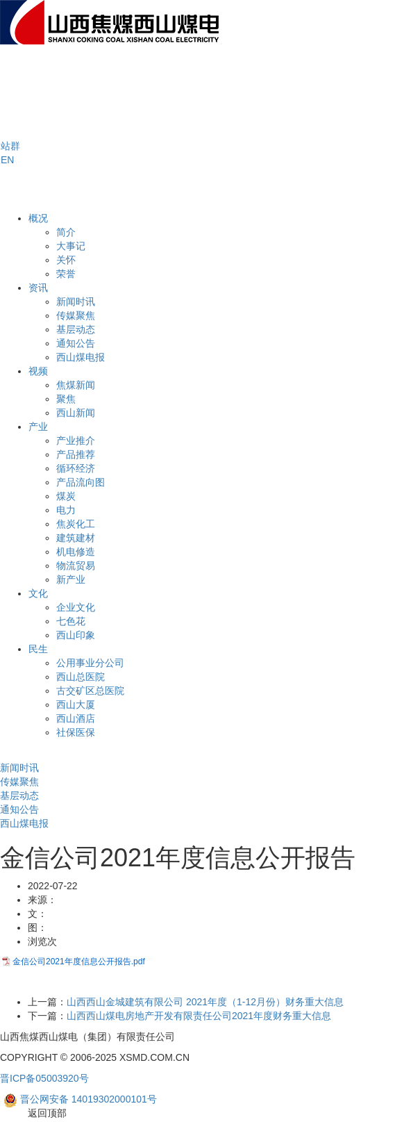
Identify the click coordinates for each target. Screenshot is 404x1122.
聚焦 (66, 398)
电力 (66, 509)
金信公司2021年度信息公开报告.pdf (78, 961)
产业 (38, 426)
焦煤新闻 (75, 384)
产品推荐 (75, 454)
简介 (66, 232)
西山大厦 (75, 704)
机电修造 (75, 551)
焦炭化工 (75, 523)
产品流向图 (80, 482)
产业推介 (75, 440)
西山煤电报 (80, 357)
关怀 (66, 259)
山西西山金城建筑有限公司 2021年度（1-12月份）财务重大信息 (205, 1001)
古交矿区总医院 (90, 690)
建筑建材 (75, 537)
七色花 (70, 621)
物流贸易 (75, 565)
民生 (38, 648)
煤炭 (66, 496)
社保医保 (75, 732)
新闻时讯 (75, 301)
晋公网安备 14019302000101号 (80, 1100)
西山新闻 (75, 412)
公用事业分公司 (90, 662)
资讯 (38, 287)
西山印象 (75, 635)
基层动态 (75, 329)
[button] (10, 145)
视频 (38, 371)
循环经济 (75, 468)
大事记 (70, 245)
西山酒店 (75, 718)
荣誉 (66, 273)
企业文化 (75, 607)
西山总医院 (80, 676)
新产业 (70, 579)
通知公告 (75, 343)
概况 (38, 218)
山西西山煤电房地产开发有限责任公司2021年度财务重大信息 (199, 1015)
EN (7, 159)
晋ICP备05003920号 (44, 1078)
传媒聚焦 (75, 315)
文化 (38, 593)
